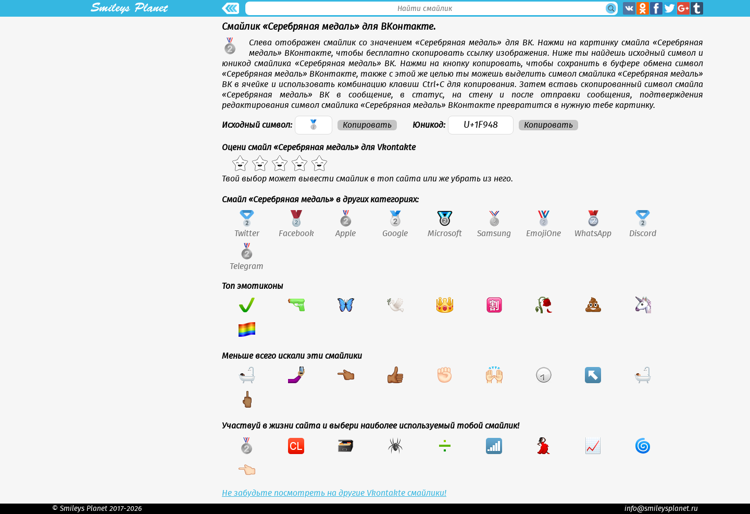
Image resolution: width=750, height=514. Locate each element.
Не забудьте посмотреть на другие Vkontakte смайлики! (334, 493)
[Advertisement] (129, 90)
